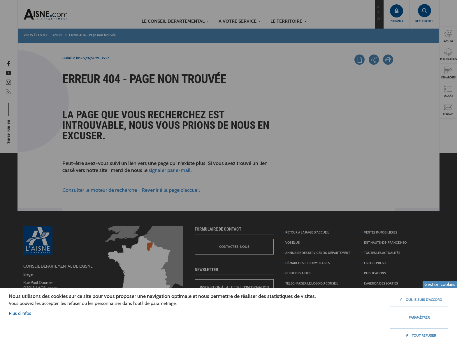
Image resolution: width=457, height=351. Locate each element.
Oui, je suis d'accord (419, 299)
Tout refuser (419, 335)
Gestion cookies (439, 284)
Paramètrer (419, 317)
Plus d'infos (20, 313)
